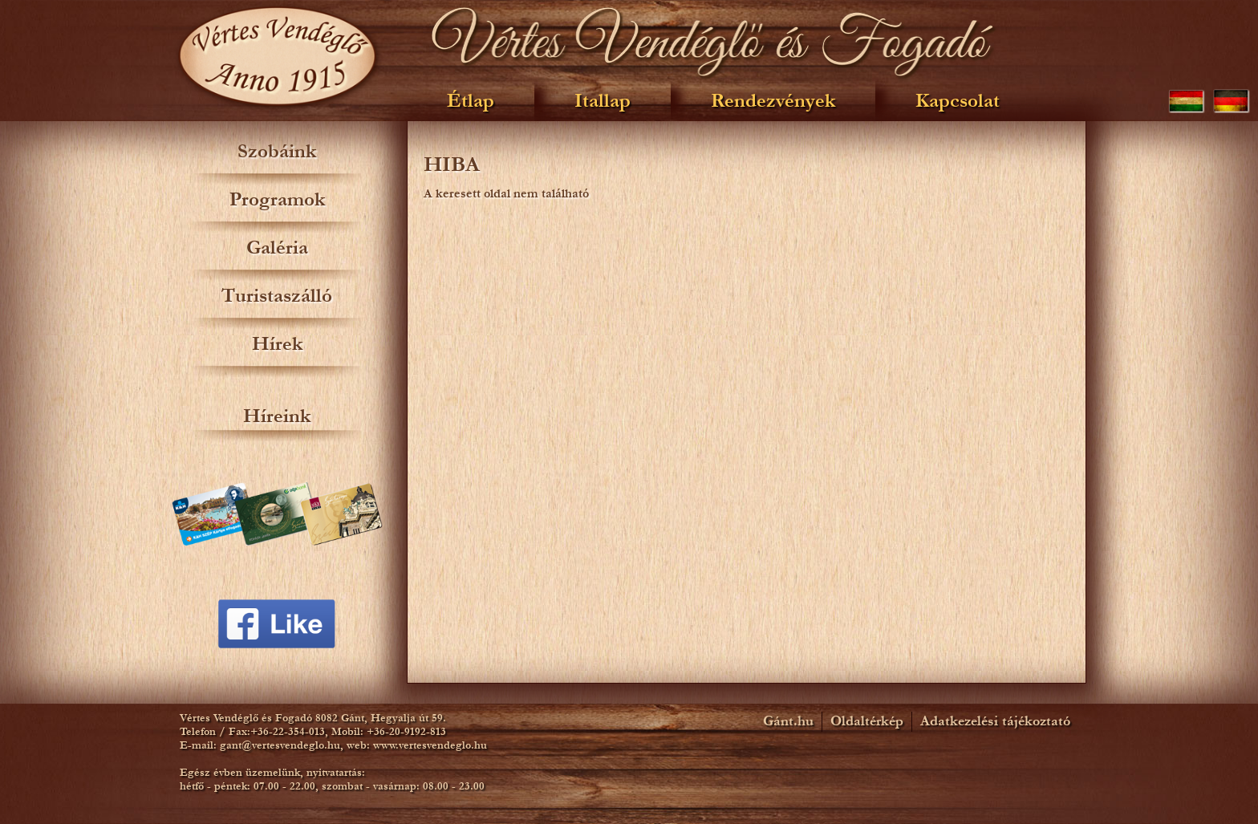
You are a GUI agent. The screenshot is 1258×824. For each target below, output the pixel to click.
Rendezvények (773, 101)
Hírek (277, 344)
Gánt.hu (788, 721)
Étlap (470, 101)
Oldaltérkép (866, 721)
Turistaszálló (276, 295)
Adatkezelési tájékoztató (995, 721)
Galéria (277, 247)
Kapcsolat (957, 101)
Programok (277, 199)
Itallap (602, 101)
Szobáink (276, 151)
